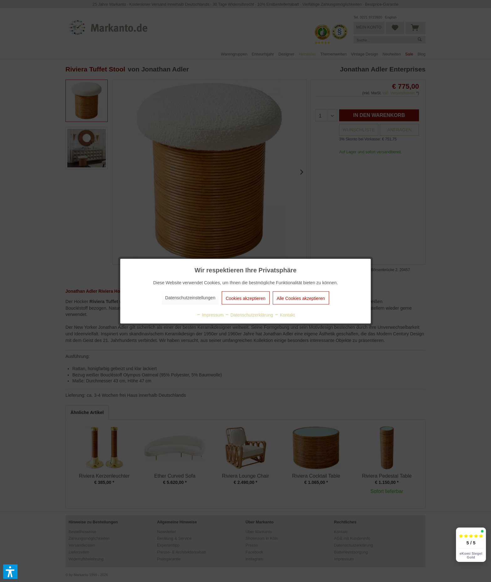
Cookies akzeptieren (246, 298)
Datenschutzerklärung (249, 314)
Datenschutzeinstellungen (190, 297)
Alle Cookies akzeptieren (301, 298)
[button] (10, 571)
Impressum (210, 314)
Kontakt (284, 314)
